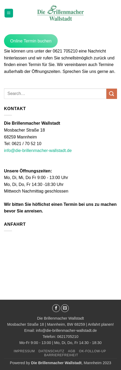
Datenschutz (51, 351)
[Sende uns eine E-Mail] (65, 308)
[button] (9, 13)
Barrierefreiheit (61, 355)
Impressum (24, 351)
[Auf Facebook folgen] (56, 308)
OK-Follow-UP (92, 351)
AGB (72, 351)
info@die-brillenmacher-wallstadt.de (38, 150)
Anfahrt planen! (101, 324)
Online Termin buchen (30, 41)
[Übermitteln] (111, 94)
